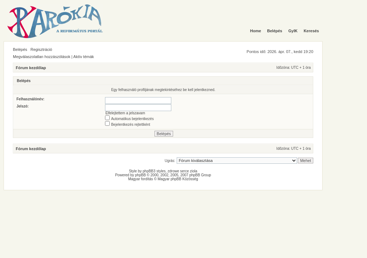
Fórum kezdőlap (31, 68)
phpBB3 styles (154, 171)
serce (184, 171)
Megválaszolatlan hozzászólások (41, 56)
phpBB (140, 175)
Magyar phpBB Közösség (178, 179)
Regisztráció (41, 49)
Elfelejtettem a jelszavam (125, 113)
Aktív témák (83, 56)
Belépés (20, 49)
